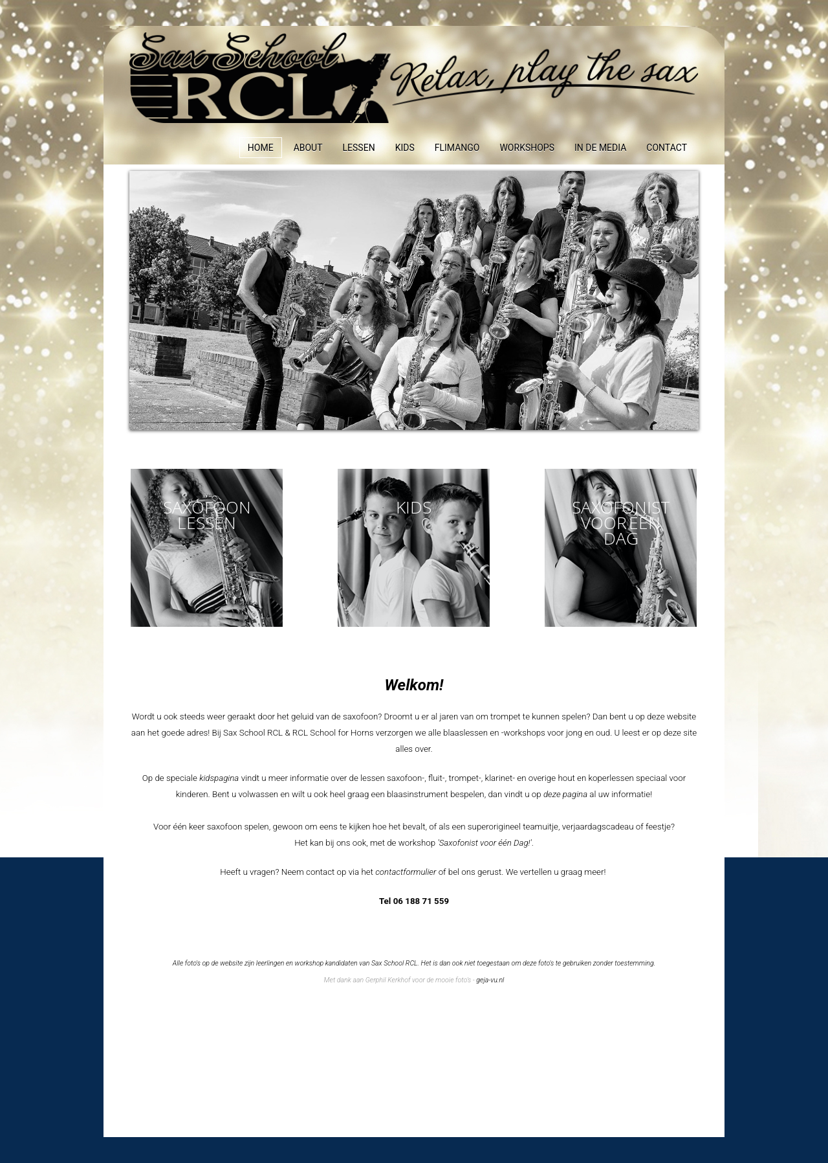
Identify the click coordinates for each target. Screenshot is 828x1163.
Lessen (359, 147)
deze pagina (565, 794)
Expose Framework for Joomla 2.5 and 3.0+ (414, 78)
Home (261, 147)
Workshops (526, 147)
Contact (666, 147)
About (308, 147)
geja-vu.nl (490, 980)
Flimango (457, 147)
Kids (405, 147)
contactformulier (405, 872)
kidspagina (219, 778)
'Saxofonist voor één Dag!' (484, 843)
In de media (600, 147)
